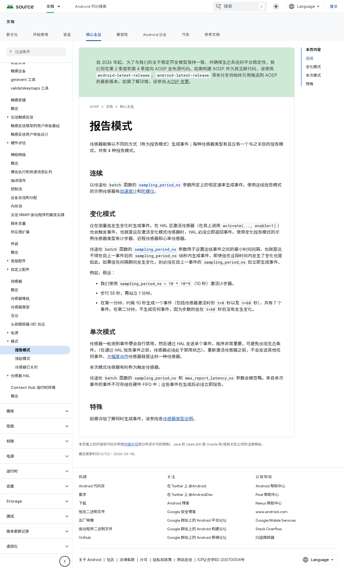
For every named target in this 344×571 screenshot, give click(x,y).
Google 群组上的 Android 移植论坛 (197, 537)
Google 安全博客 (181, 511)
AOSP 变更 (178, 81)
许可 (144, 560)
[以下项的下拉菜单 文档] (61, 6)
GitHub (85, 537)
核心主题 (127, 106)
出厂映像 (86, 520)
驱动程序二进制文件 (96, 528)
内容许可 (131, 444)
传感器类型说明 (178, 419)
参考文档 (212, 34)
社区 (110, 560)
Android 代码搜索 (90, 6)
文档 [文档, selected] (50, 6)
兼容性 (122, 34)
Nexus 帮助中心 (269, 503)
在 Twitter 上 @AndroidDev (190, 494)
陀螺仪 (147, 191)
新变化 (12, 34)
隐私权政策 (162, 560)
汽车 (186, 34)
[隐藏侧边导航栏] (64, 561)
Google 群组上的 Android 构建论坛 (197, 528)
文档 (10, 21)
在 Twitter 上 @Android (186, 486)
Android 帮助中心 (270, 486)
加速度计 (128, 191)
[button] (35, 117)
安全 (67, 34)
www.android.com (272, 511)
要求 (82, 494)
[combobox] (244, 6)
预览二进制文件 (92, 511)
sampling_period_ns (159, 184)
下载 (82, 503)
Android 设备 (155, 34)
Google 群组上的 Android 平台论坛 (197, 520)
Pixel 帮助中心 (267, 494)
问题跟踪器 (265, 537)
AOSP (94, 106)
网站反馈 (184, 560)
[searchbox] (36, 51)
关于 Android (90, 560)
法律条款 (127, 560)
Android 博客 (178, 503)
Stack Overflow (269, 528)
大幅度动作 (117, 356)
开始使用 (40, 34)
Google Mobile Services (276, 520)
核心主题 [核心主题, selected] (93, 34)
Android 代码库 (92, 486)
